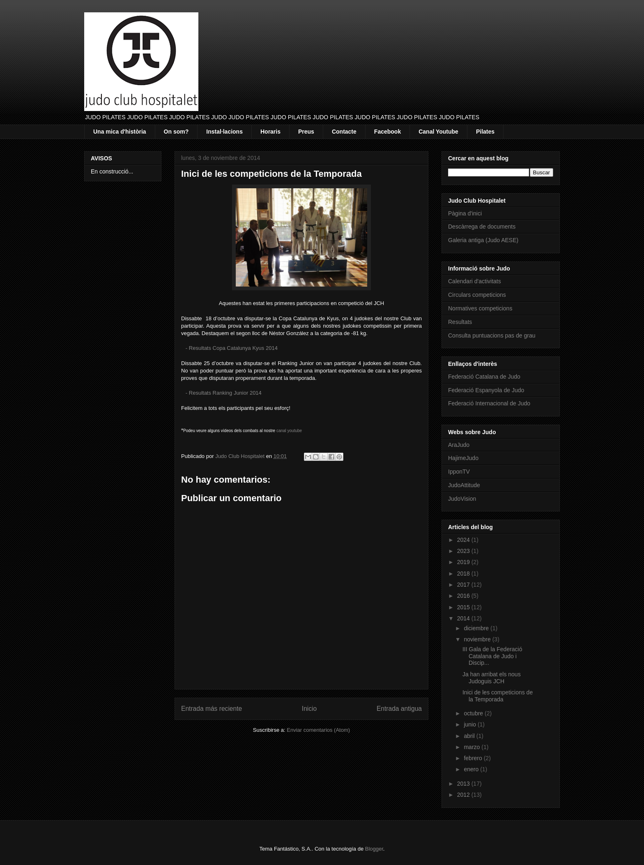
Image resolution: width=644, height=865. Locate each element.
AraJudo (458, 445)
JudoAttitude (464, 485)
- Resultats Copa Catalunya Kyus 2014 (232, 348)
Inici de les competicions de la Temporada (497, 696)
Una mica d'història (119, 131)
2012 (464, 794)
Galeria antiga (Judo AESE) (483, 240)
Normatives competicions (480, 308)
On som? (176, 131)
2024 (464, 540)
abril (470, 736)
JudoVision (462, 498)
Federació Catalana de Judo (484, 376)
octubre (474, 713)
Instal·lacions (224, 131)
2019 (464, 562)
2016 (464, 595)
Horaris (270, 131)
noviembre (478, 639)
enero (472, 769)
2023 (464, 551)
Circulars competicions (477, 294)
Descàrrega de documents (481, 226)
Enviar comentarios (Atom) (318, 730)
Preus (306, 131)
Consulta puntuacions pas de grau (491, 335)
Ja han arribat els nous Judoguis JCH (491, 678)
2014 (464, 618)
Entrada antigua (399, 708)
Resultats (460, 322)
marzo (472, 747)
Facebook (387, 131)
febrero (473, 758)
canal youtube (289, 430)
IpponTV (459, 471)
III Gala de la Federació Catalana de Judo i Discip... (492, 656)
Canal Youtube (438, 131)
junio (470, 724)
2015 (464, 607)
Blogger (374, 849)
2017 (464, 584)
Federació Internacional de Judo (489, 403)
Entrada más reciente (211, 708)
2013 (464, 783)
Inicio (309, 708)
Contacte (344, 131)
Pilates (485, 131)
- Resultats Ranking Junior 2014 (224, 393)
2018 (464, 573)
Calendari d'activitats (474, 281)
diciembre (477, 628)
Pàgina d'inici (465, 213)
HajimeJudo (463, 458)
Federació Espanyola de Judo (486, 390)
